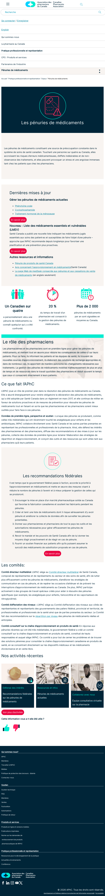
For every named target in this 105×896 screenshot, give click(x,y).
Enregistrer (22, 20)
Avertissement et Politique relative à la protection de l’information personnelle (69, 893)
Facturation (5, 806)
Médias (4, 769)
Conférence (5, 864)
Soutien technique (8, 790)
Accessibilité (100, 893)
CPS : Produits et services (14, 57)
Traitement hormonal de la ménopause (35, 213)
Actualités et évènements (11, 860)
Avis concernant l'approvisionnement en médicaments (43, 267)
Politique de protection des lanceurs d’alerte (18, 773)
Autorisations (6, 811)
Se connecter (8, 20)
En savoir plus (18, 219)
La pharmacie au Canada (13, 44)
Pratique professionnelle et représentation (21, 50)
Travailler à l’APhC (8, 765)
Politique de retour (8, 815)
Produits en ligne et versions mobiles (15, 827)
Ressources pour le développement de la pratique (20, 856)
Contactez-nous (7, 778)
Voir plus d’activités (13, 712)
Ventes (4, 802)
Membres (4, 761)
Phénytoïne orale (23, 206)
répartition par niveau (46, 616)
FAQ (2, 794)
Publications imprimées (10, 831)
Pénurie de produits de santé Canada (34, 263)
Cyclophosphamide (25, 209)
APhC (3, 757)
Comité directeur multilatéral (64, 572)
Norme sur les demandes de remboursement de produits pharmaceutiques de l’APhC (11, 839)
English (5, 29)
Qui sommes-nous (10, 37)
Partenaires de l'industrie (13, 64)
